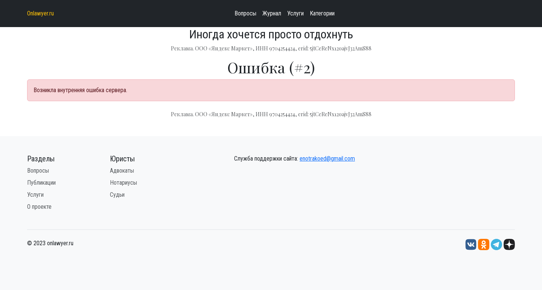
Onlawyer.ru (40, 13)
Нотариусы (123, 182)
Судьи (117, 194)
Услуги (295, 13)
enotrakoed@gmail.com (327, 158)
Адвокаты (122, 170)
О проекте (39, 206)
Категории (322, 13)
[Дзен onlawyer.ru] (509, 244)
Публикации (41, 182)
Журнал (271, 13)
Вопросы (245, 13)
